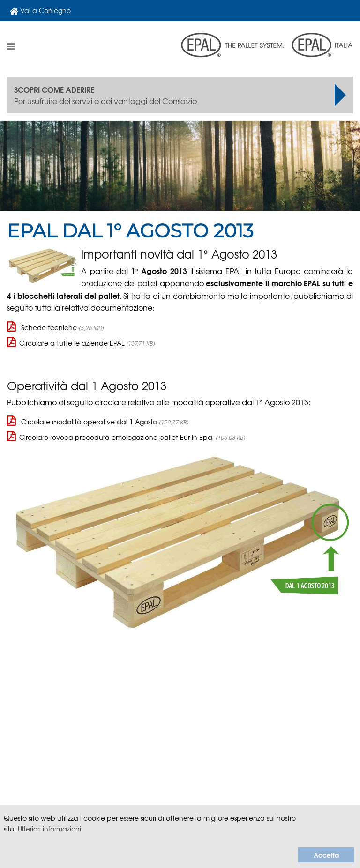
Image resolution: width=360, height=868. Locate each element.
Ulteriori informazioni (49, 828)
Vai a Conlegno (40, 10)
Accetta (326, 854)
